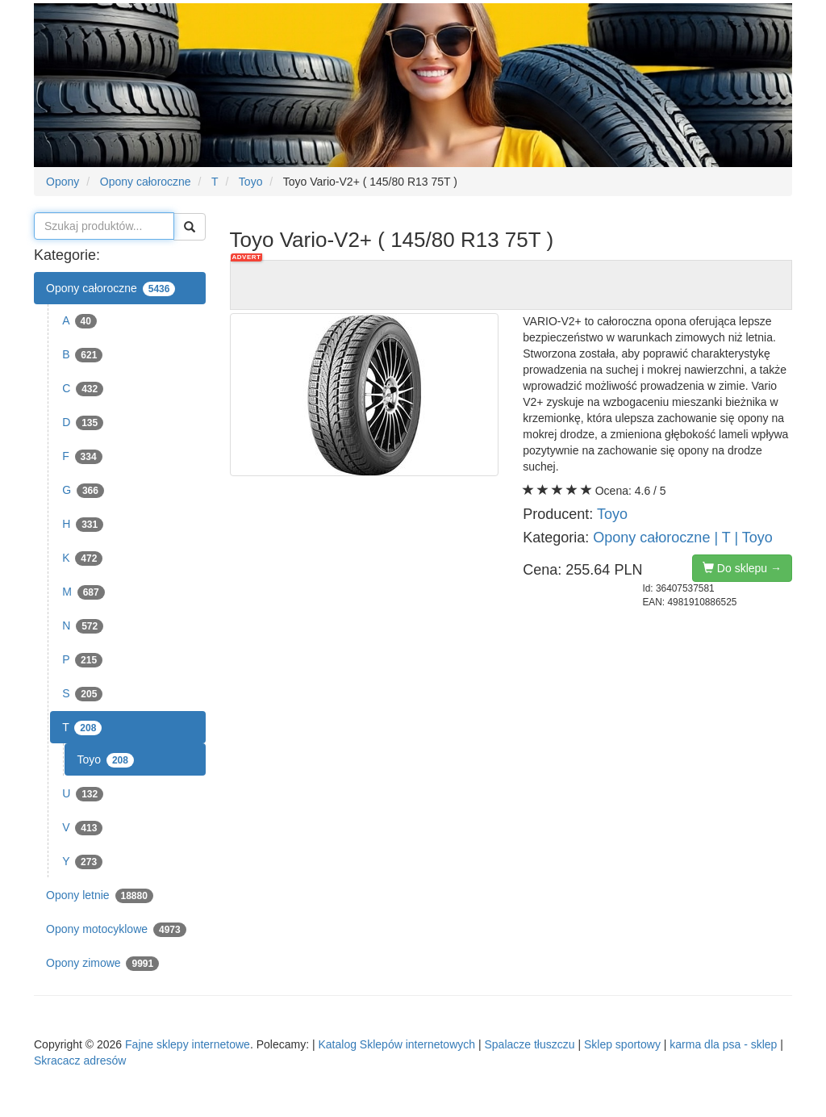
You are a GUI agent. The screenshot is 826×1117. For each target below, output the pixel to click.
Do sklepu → (742, 568)
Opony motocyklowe (116, 929)
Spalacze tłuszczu (529, 1044)
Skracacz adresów (80, 1060)
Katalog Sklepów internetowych (396, 1044)
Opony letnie (99, 896)
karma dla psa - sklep (723, 1044)
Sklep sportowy (622, 1044)
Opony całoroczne (110, 289)
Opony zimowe (102, 963)
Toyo (105, 760)
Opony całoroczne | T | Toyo (682, 537)
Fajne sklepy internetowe (187, 1044)
